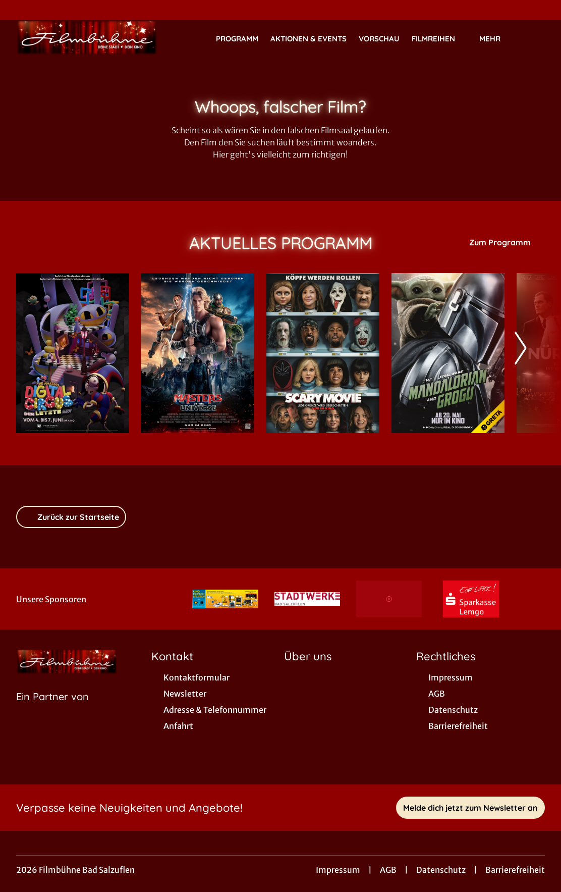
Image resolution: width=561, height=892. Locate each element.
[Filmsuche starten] (535, 38)
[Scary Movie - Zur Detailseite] (322, 353)
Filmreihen (439, 39)
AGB (388, 870)
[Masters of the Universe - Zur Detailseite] (197, 353)
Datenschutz (441, 870)
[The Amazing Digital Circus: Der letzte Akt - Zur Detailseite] (72, 353)
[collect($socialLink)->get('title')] (18, 10)
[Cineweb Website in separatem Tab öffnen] (52, 709)
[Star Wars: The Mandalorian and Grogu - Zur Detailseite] (447, 353)
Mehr (496, 39)
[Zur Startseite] (86, 38)
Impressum (338, 870)
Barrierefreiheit (515, 870)
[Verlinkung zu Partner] (225, 599)
